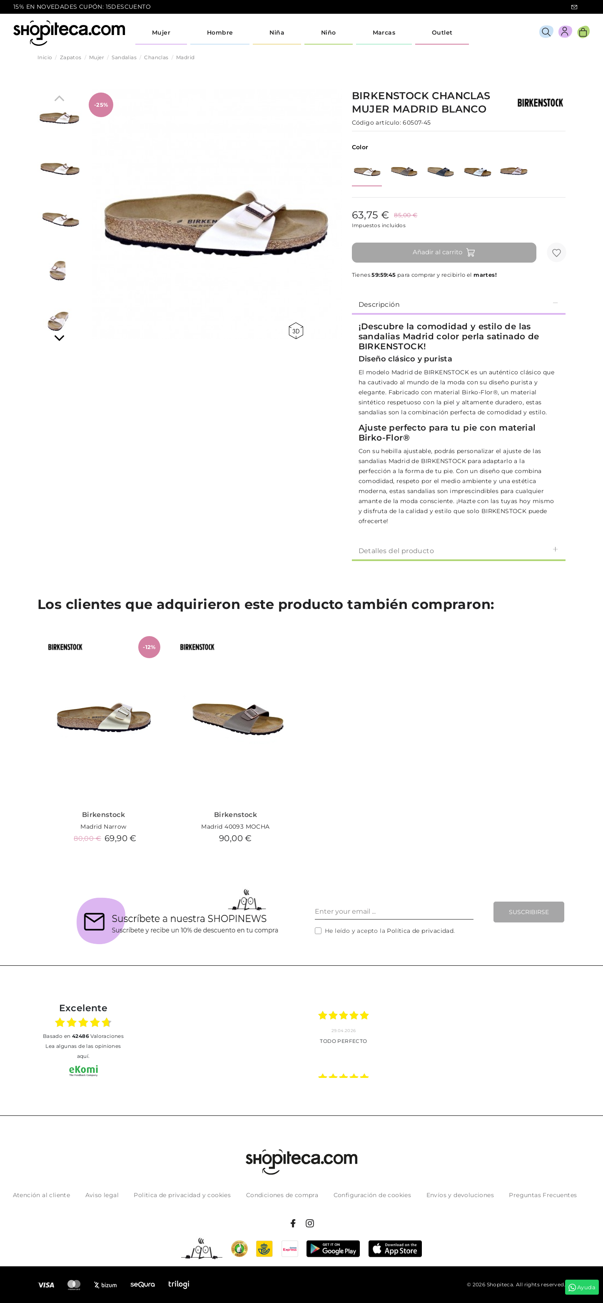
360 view (296, 330)
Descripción (459, 304)
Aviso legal (102, 1195)
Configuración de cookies (372, 1195)
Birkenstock (103, 815)
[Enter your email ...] (394, 912)
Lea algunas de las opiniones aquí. (83, 1051)
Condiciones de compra (282, 1195)
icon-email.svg (574, 7)
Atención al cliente (41, 1195)
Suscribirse (529, 912)
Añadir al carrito (444, 253)
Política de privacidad (420, 931)
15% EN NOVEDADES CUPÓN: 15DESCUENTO (82, 6)
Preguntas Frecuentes (543, 1195)
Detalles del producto (459, 550)
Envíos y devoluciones (460, 1195)
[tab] (459, 304)
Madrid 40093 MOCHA (235, 826)
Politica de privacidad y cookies (182, 1195)
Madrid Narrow (103, 826)
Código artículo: (376, 122)
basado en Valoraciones (83, 1036)
